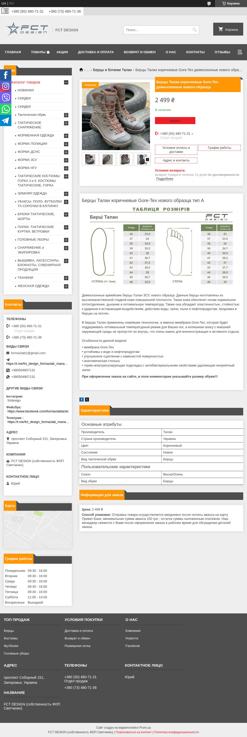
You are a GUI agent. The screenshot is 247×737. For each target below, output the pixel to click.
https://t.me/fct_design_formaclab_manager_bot (41, 363)
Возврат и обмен (140, 52)
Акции (62, 52)
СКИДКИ (24, 98)
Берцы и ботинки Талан (112, 70)
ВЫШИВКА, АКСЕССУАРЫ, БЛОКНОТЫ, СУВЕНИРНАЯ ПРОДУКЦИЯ (39, 265)
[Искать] (194, 29)
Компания (133, 631)
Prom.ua (145, 727)
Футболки (11, 646)
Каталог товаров (25, 82)
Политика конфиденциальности (176, 732)
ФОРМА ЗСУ (27, 160)
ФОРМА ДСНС (29, 152)
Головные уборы (16, 653)
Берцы (9, 631)
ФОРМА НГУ (27, 168)
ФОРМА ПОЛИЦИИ (32, 144)
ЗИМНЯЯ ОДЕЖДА (32, 193)
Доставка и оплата (96, 52)
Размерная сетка (77, 646)
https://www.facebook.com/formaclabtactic (38, 411)
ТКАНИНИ (25, 277)
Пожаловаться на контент (134, 732)
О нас (171, 52)
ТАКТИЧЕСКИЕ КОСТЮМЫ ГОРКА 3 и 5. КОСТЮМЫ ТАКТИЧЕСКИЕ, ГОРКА (39, 180)
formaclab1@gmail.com (28, 353)
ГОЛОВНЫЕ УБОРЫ (33, 239)
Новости (132, 638)
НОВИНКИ (26, 90)
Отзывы (222, 52)
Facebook (133, 646)
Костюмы (11, 638)
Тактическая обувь (32, 115)
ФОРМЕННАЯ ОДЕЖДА (36, 135)
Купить (175, 121)
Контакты (195, 52)
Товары (38, 52)
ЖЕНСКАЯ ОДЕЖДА (33, 286)
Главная (13, 52)
